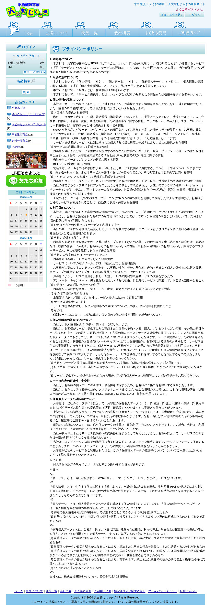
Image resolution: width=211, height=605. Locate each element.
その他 (16, 147)
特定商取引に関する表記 (129, 591)
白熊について (56, 28)
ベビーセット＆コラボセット (29, 124)
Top (22, 28)
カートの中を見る (172, 14)
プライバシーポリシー (162, 591)
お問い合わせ (188, 591)
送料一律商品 (20, 140)
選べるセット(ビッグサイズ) (28, 114)
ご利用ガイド (188, 28)
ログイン (194, 14)
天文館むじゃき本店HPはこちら (26, 160)
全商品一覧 (18, 107)
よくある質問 (155, 28)
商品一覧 (89, 28)
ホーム (18, 591)
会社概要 (122, 28)
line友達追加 (26, 179)
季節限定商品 (20, 134)
